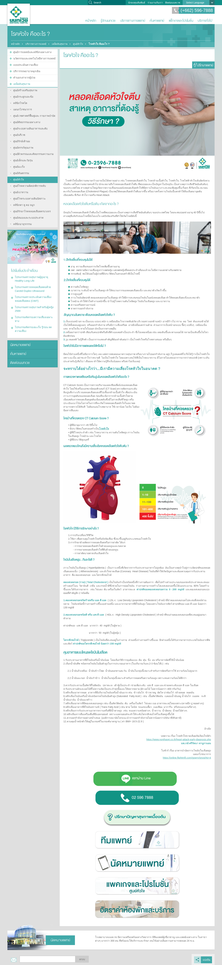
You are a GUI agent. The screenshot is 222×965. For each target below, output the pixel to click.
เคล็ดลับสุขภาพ (62, 44)
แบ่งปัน (206, 959)
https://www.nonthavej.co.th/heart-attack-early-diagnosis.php (178, 739)
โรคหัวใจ (104, 428)
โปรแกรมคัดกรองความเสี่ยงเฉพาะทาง (33, 310)
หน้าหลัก (90, 20)
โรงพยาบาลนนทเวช (18, 14)
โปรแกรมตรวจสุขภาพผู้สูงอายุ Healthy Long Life (31, 272)
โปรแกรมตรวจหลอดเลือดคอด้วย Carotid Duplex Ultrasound (32, 281)
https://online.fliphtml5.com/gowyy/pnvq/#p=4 (187, 757)
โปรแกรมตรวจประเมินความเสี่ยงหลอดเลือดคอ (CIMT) (32, 291)
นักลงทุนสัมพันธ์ (136, 2)
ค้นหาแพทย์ (157, 20)
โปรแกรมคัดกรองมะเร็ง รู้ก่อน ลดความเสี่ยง (32, 320)
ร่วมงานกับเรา (155, 2)
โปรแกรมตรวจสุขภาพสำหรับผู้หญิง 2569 (33, 300)
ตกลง (82, 959)
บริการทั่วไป (205, 20)
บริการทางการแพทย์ (132, 20)
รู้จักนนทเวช (108, 20)
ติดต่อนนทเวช (172, 2)
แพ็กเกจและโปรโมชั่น (181, 20)
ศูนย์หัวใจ (81, 44)
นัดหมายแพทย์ (20, 335)
